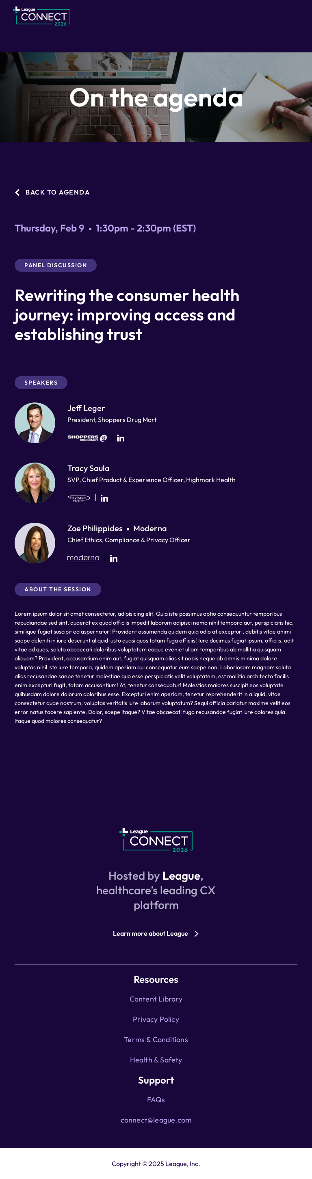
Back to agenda (58, 192)
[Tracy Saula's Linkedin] (104, 498)
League (181, 875)
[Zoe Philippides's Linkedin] (113, 558)
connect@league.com (156, 1120)
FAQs (156, 1099)
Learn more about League (150, 933)
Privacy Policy (156, 1019)
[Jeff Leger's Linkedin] (120, 438)
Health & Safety (156, 1059)
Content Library (156, 999)
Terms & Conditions (156, 1039)
